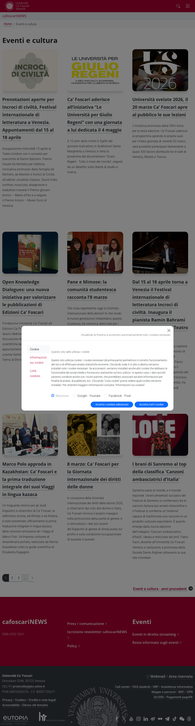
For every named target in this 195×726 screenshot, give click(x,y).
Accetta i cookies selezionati (111, 404)
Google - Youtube (88, 396)
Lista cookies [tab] (35, 373)
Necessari (62, 396)
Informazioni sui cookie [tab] (38, 360)
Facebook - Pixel (120, 396)
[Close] (169, 330)
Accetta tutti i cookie (151, 404)
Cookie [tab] (34, 349)
